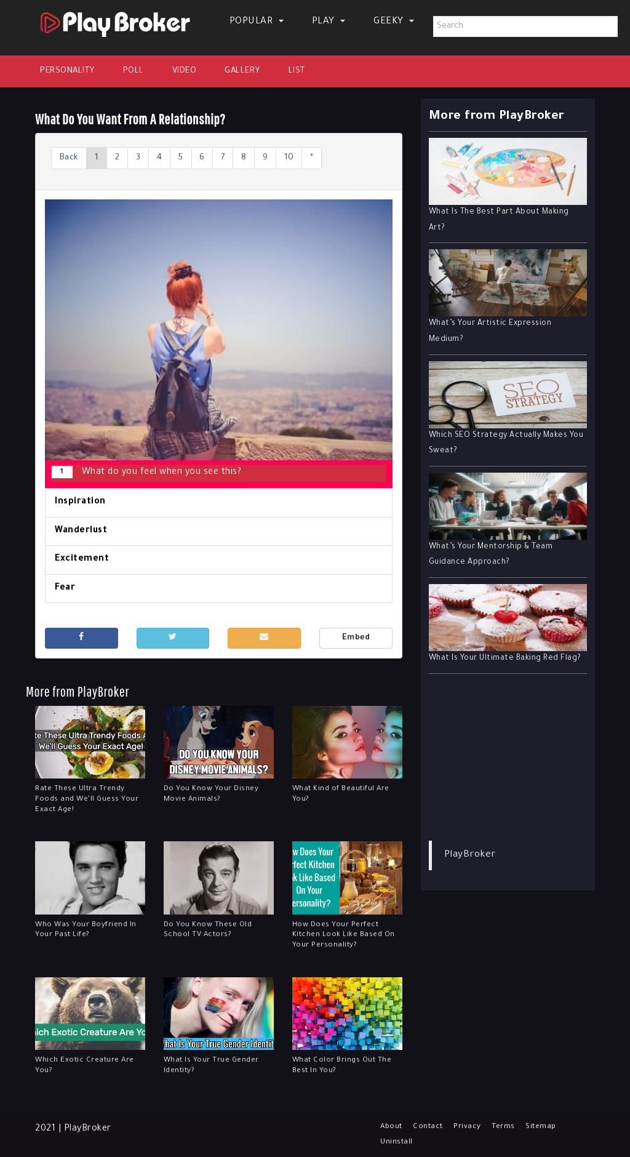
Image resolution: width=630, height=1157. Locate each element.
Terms (513, 1127)
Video (184, 71)
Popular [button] (256, 22)
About (393, 1127)
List (297, 71)
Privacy (476, 1127)
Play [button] (329, 22)
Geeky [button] (393, 22)
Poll (133, 71)
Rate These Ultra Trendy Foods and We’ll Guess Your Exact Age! (86, 801)
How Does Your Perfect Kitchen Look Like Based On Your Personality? (343, 936)
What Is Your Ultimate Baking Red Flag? (505, 658)
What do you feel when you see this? (146, 472)
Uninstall (398, 1142)
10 (312, 158)
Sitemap (553, 1127)
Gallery (242, 71)
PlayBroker (470, 855)
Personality (67, 71)
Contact (434, 1127)
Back (70, 158)
